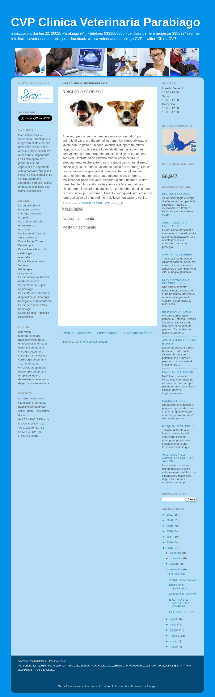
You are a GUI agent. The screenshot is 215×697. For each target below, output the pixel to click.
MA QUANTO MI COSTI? (178, 426)
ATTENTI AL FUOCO (182, 579)
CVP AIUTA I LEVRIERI (177, 254)
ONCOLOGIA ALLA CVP (177, 372)
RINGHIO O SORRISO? (178, 587)
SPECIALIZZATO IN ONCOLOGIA (174, 224)
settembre (176, 569)
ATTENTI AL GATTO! (182, 594)
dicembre (176, 552)
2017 (170, 536)
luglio (173, 624)
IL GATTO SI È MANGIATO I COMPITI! (179, 603)
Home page (107, 333)
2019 (170, 525)
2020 (170, 520)
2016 (170, 542)
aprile (174, 641)
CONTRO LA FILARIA (176, 194)
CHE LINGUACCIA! (181, 612)
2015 (170, 547)
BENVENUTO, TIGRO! (176, 311)
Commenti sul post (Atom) (91, 341)
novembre (176, 558)
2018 (170, 531)
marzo (174, 646)
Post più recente (76, 333)
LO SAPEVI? (177, 574)
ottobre (175, 563)
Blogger (151, 686)
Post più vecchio (138, 333)
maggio (175, 635)
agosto (174, 619)
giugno (174, 630)
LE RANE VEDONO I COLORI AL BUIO (175, 281)
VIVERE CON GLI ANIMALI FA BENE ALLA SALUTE (177, 458)
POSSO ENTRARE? (175, 400)
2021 (170, 514)
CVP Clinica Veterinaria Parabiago (105, 22)
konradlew (123, 686)
